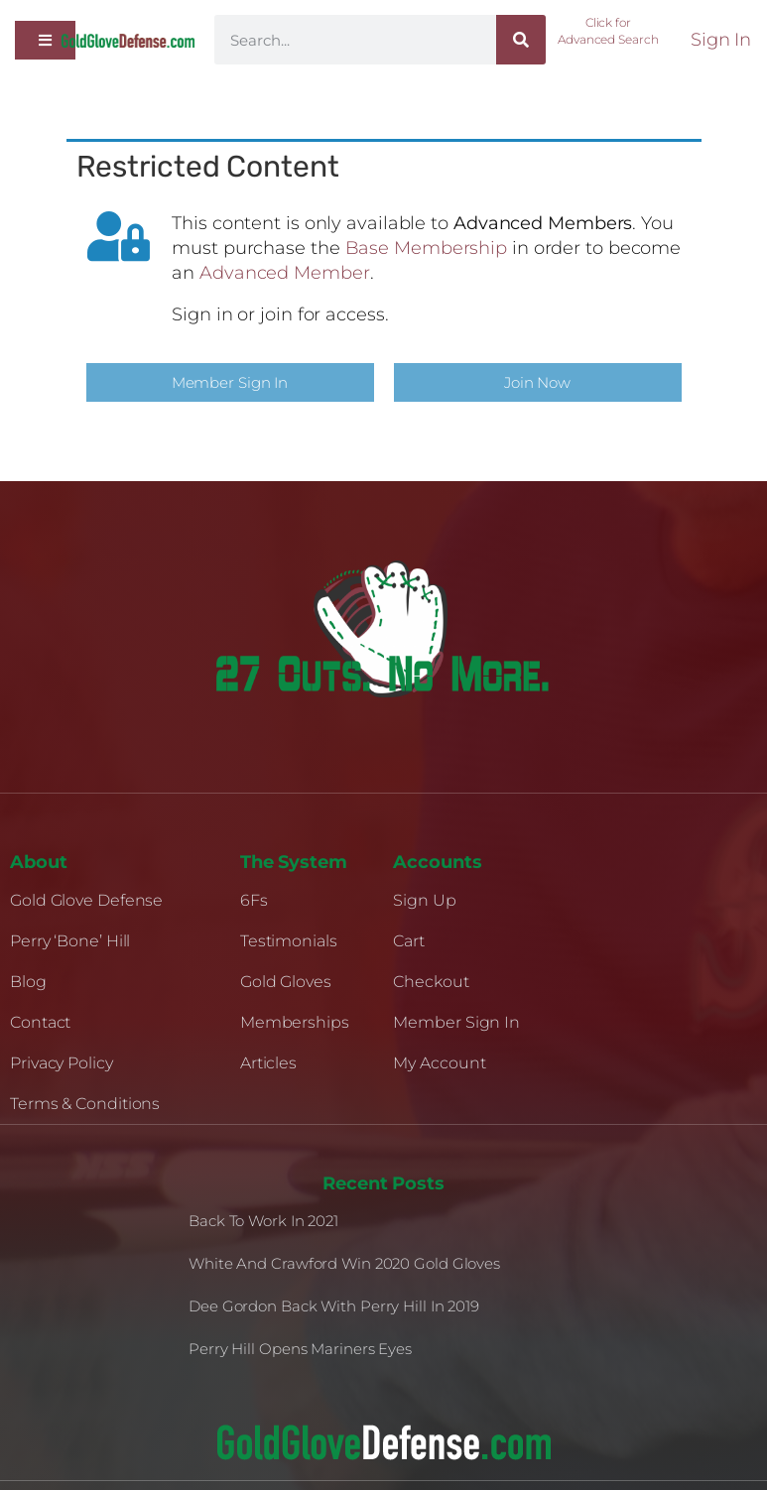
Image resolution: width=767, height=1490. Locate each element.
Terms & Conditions (85, 1103)
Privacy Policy (61, 1063)
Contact (40, 1022)
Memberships (294, 1022)
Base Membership (426, 248)
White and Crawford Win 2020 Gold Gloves (344, 1263)
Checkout (430, 981)
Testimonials (288, 940)
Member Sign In (456, 1022)
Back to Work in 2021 (263, 1220)
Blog (28, 981)
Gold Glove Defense (86, 900)
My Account (439, 1063)
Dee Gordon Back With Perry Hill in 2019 (334, 1306)
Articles (268, 1063)
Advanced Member (284, 273)
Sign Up (424, 900)
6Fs (254, 900)
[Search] (521, 39)
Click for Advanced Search (608, 31)
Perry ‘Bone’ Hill (70, 940)
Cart (409, 940)
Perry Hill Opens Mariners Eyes (300, 1348)
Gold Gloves (285, 981)
